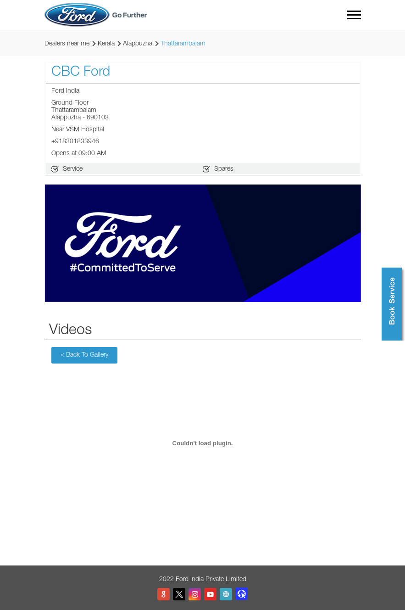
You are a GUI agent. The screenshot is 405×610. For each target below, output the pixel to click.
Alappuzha (137, 44)
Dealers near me (66, 44)
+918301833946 (75, 142)
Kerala (106, 44)
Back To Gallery (84, 355)
